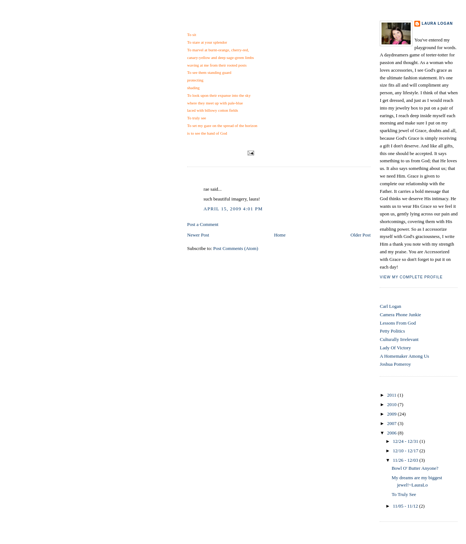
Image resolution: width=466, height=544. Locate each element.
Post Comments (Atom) (235, 248)
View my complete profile (411, 277)
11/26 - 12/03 (406, 460)
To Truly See (204, 24)
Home (280, 235)
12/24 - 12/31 (406, 441)
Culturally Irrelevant (399, 339)
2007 (392, 423)
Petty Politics (392, 331)
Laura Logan (437, 23)
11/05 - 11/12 (406, 506)
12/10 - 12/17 (406, 450)
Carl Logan (390, 306)
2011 (392, 395)
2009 (392, 414)
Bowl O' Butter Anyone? (415, 468)
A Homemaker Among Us (404, 356)
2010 (392, 404)
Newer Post (198, 235)
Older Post (361, 235)
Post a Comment (202, 224)
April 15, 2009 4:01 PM (233, 208)
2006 (392, 433)
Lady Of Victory (395, 347)
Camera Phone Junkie (400, 314)
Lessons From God (398, 323)
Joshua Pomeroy (395, 364)
